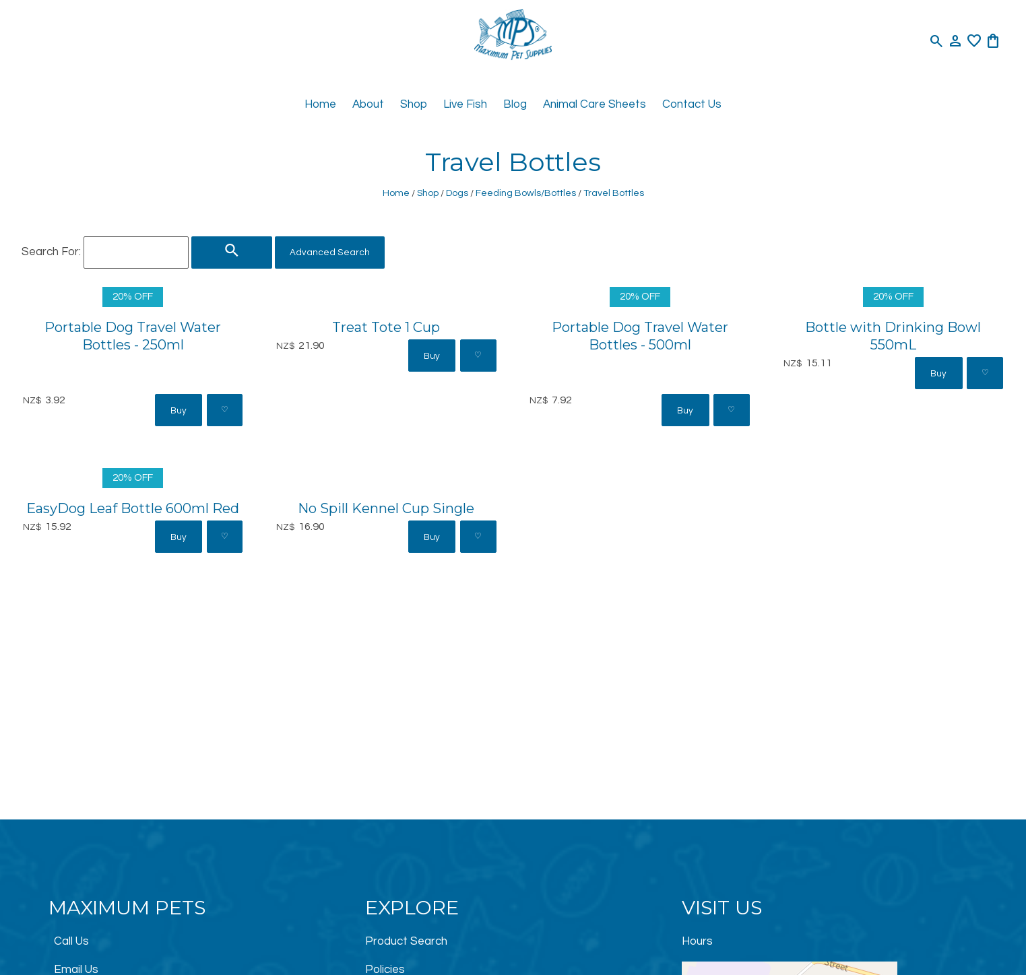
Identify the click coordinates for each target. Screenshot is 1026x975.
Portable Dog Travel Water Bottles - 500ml (640, 335)
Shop (413, 104)
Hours (697, 941)
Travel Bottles (613, 193)
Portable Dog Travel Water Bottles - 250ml (132, 335)
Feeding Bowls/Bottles (526, 193)
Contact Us (692, 104)
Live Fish (465, 104)
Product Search (406, 941)
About (368, 104)
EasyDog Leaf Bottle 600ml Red (132, 508)
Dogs (457, 193)
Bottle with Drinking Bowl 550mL (893, 335)
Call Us (71, 941)
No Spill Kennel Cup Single (386, 508)
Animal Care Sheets (594, 104)
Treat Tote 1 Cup (386, 326)
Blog (515, 104)
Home (320, 104)
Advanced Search (330, 252)
